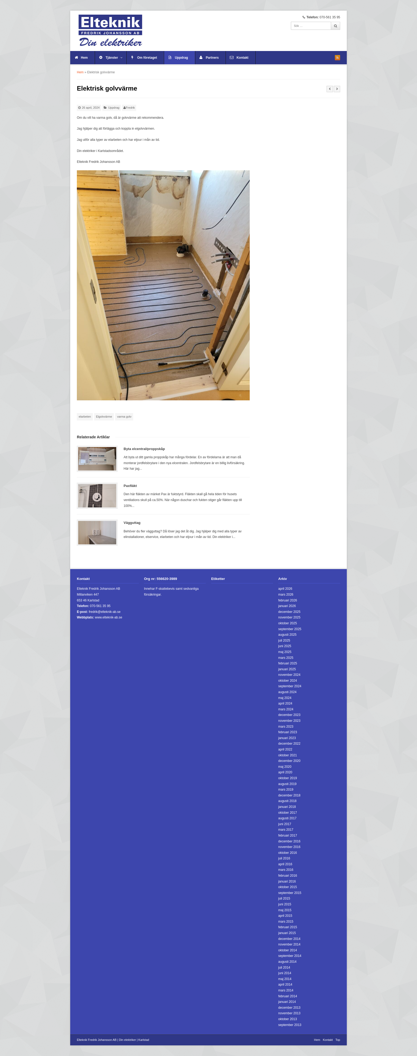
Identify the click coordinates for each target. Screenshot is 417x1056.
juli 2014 (284, 967)
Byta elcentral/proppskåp (144, 449)
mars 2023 (285, 726)
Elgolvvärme (104, 416)
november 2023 (289, 721)
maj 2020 (284, 767)
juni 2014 (284, 973)
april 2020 (285, 772)
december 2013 (289, 1008)
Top (337, 1039)
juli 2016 (284, 858)
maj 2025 (284, 652)
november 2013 (289, 1013)
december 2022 (289, 743)
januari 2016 (287, 881)
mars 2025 (285, 658)
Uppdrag (181, 58)
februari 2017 (287, 835)
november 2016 (289, 847)
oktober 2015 (287, 887)
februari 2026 (287, 600)
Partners (212, 58)
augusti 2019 (287, 784)
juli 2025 (284, 640)
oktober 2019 (287, 778)
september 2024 (289, 686)
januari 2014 (287, 1002)
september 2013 (289, 1025)
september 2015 (289, 893)
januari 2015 (287, 933)
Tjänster (114, 58)
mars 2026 (285, 594)
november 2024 (289, 675)
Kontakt (242, 58)
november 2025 (289, 617)
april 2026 (285, 589)
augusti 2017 (287, 818)
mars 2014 (285, 990)
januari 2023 (287, 738)
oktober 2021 (287, 755)
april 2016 (285, 864)
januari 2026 (287, 606)
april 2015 (285, 916)
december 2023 (289, 715)
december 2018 (289, 795)
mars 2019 (285, 789)
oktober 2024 (287, 680)
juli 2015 (284, 898)
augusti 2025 (287, 635)
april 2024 (285, 703)
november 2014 (289, 944)
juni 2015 (284, 904)
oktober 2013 (287, 1019)
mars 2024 (285, 709)
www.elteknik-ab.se (108, 617)
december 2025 (289, 612)
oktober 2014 (287, 950)
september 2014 (289, 956)
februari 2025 (287, 663)
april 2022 (285, 749)
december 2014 (289, 939)
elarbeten (85, 416)
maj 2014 (284, 979)
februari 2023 (287, 732)
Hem (84, 58)
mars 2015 (285, 921)
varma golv (124, 416)
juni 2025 (284, 646)
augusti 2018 (287, 801)
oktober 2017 (287, 813)
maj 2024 (284, 698)
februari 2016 (287, 875)
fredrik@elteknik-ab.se (105, 612)
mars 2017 (285, 830)
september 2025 (289, 629)
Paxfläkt (130, 486)
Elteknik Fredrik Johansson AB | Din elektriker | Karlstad (113, 1039)
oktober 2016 (287, 853)
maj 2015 (284, 910)
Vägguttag (132, 523)
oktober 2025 (287, 623)
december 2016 (289, 841)
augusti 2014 (287, 962)
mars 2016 (285, 870)
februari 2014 (287, 996)
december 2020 (289, 761)
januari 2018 (287, 807)
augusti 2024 (287, 692)
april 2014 (285, 984)
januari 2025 (287, 669)
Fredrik (130, 107)
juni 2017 (284, 824)
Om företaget (147, 58)
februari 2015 (287, 927)
